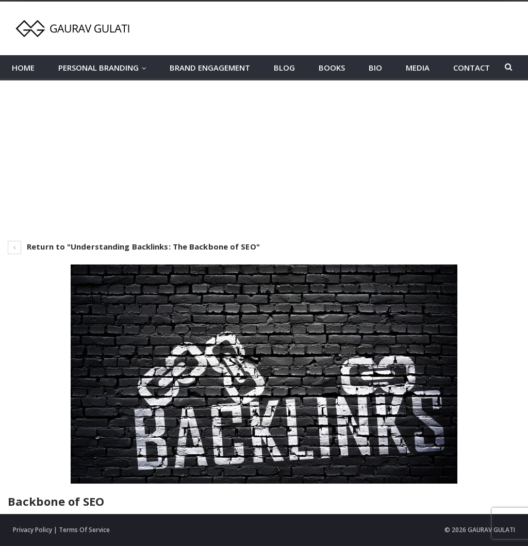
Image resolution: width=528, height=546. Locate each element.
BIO (375, 67)
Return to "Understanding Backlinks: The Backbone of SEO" (134, 246)
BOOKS (332, 67)
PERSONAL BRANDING (98, 67)
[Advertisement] (264, 158)
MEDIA (418, 67)
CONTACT (471, 67)
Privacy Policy (32, 529)
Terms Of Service (84, 529)
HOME (23, 67)
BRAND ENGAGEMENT (210, 67)
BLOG (284, 67)
